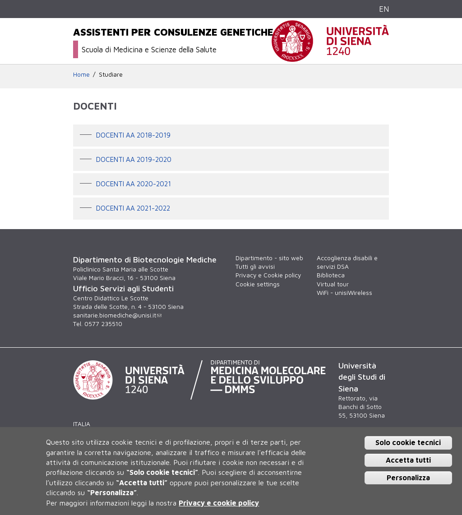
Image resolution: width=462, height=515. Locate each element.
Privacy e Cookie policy (268, 275)
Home (81, 74)
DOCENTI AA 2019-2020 (133, 159)
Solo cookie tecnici (408, 442)
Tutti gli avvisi (255, 266)
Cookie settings (258, 284)
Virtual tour (333, 284)
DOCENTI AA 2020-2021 (133, 183)
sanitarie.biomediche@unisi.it (117, 315)
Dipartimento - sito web (269, 258)
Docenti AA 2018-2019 (133, 135)
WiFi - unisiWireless (344, 292)
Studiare (111, 74)
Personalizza (408, 478)
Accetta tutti (408, 460)
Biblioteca (331, 275)
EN (384, 9)
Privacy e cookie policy (219, 503)
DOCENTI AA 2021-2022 (133, 208)
